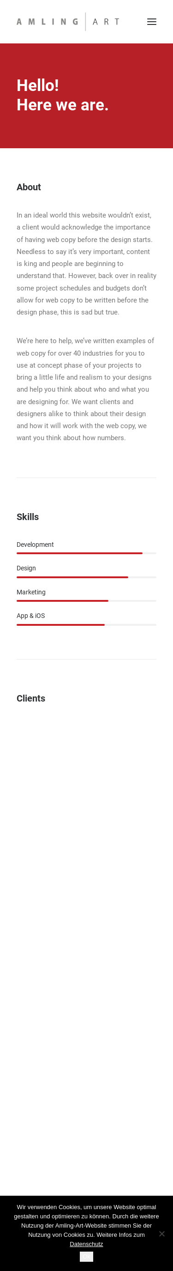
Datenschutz (86, 1244)
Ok (86, 1256)
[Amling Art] (68, 21)
